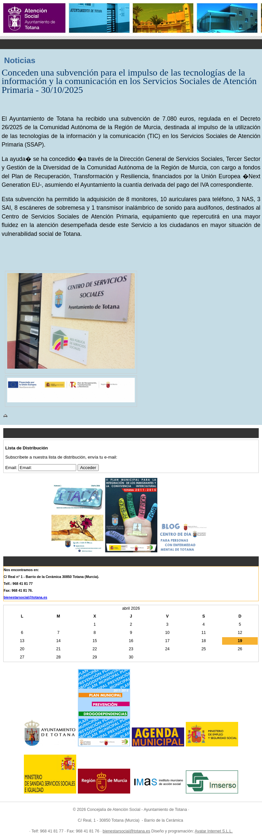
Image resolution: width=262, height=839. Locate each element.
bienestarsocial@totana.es (25, 597)
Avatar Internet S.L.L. (214, 831)
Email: (11, 467)
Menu (131, 44)
